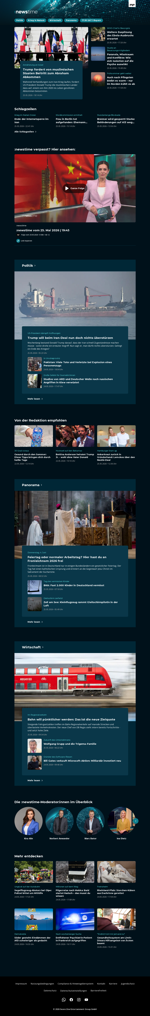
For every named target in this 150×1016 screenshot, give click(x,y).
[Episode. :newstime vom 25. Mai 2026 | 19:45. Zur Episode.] (75, 195)
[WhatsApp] (64, 1000)
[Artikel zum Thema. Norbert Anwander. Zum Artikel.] (59, 823)
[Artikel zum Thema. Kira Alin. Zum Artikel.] (28, 823)
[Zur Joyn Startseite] (132, 3)
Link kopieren (24, 241)
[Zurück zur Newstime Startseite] (25, 11)
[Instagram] (79, 1000)
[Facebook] (71, 1000)
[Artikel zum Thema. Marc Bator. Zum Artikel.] (90, 823)
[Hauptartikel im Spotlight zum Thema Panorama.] (32, 485)
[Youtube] (86, 1000)
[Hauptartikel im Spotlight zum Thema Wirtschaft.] (33, 647)
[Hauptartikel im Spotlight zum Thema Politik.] (29, 265)
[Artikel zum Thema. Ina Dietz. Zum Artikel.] (121, 823)
